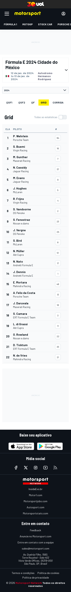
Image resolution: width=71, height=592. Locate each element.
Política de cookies (48, 573)
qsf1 (9, 102)
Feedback (35, 530)
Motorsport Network (29, 582)
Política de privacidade (35, 577)
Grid (44, 102)
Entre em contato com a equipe (36, 542)
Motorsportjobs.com (35, 501)
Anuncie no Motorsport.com (35, 536)
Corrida (58, 102)
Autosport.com (35, 507)
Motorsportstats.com (35, 513)
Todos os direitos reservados (46, 584)
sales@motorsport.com (35, 548)
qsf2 (21, 102)
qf (33, 102)
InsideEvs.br (35, 489)
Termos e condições (23, 573)
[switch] (50, 117)
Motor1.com (35, 495)
